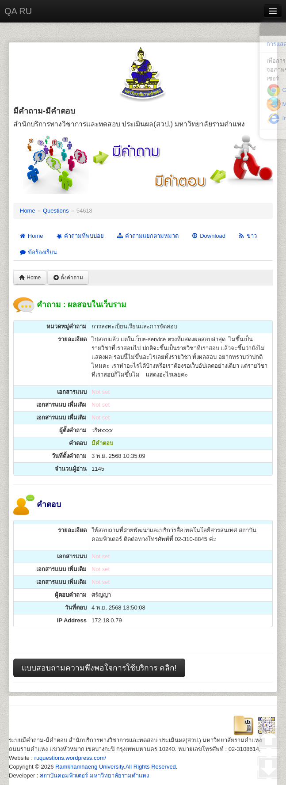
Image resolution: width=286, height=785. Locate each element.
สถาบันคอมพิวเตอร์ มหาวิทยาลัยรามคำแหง (94, 775)
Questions (56, 210)
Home (27, 210)
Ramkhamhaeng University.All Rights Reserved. (116, 766)
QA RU (18, 11)
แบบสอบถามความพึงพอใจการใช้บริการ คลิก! (99, 667)
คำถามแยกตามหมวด (147, 235)
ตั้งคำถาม (68, 277)
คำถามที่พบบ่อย (79, 236)
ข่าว (247, 235)
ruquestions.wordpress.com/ (70, 758)
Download (208, 235)
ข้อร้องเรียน (38, 252)
